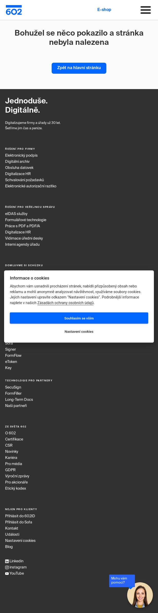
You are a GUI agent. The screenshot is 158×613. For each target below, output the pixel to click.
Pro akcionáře (16, 482)
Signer (10, 349)
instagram (16, 567)
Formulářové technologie (25, 220)
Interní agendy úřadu (22, 244)
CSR (9, 445)
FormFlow (13, 356)
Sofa (9, 343)
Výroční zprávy (17, 476)
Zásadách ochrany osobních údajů (66, 303)
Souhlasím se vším (79, 318)
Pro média (13, 464)
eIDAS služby (16, 214)
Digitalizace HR (18, 174)
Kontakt (11, 528)
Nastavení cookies (20, 541)
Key (8, 368)
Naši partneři (16, 406)
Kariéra (11, 458)
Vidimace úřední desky (24, 238)
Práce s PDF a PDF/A (22, 226)
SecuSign (13, 387)
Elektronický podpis (21, 155)
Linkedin (14, 561)
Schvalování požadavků (24, 180)
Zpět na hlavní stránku (79, 68)
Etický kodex (15, 488)
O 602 (10, 433)
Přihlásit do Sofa (18, 522)
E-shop (104, 10)
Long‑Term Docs (19, 400)
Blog (9, 547)
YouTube (14, 573)
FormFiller (13, 393)
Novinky (11, 452)
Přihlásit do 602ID (20, 516)
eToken (11, 362)
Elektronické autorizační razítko (30, 186)
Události (12, 534)
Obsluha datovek (19, 168)
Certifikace (14, 439)
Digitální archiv (17, 162)
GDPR (10, 470)
